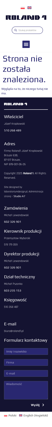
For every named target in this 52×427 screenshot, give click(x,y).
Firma (8, 357)
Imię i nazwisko (14, 346)
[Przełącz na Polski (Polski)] (10, 415)
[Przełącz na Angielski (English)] (33, 415)
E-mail (8, 368)
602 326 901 (12, 221)
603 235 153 (12, 290)
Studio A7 (19, 196)
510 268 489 (12, 130)
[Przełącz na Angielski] (29, 7)
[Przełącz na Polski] (22, 7)
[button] (26, 44)
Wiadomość (12, 379)
